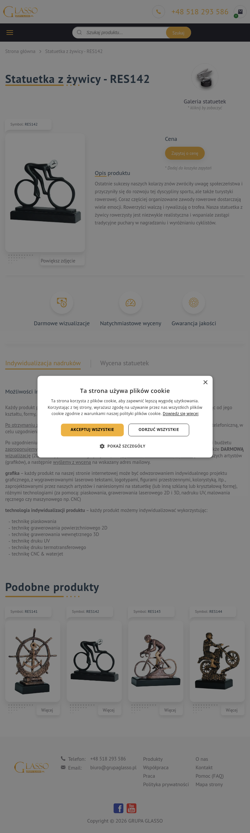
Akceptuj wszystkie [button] (92, 430)
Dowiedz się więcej (181, 414)
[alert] (125, 416)
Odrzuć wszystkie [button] (158, 430)
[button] (124, 446)
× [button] (205, 382)
